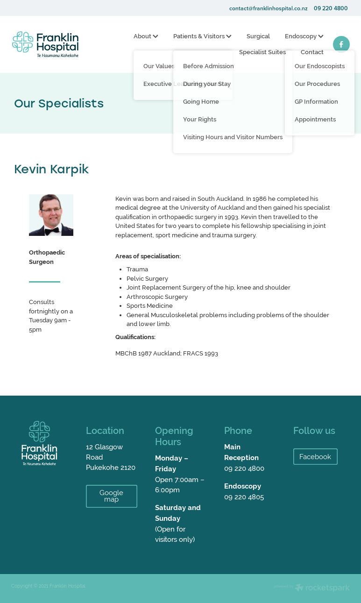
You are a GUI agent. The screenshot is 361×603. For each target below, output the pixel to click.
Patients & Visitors (202, 36)
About (146, 36)
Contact (312, 52)
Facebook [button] (315, 457)
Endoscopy (304, 36)
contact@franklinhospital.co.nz (268, 8)
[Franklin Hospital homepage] (45, 44)
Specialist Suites (262, 52)
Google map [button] (111, 496)
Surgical (258, 36)
